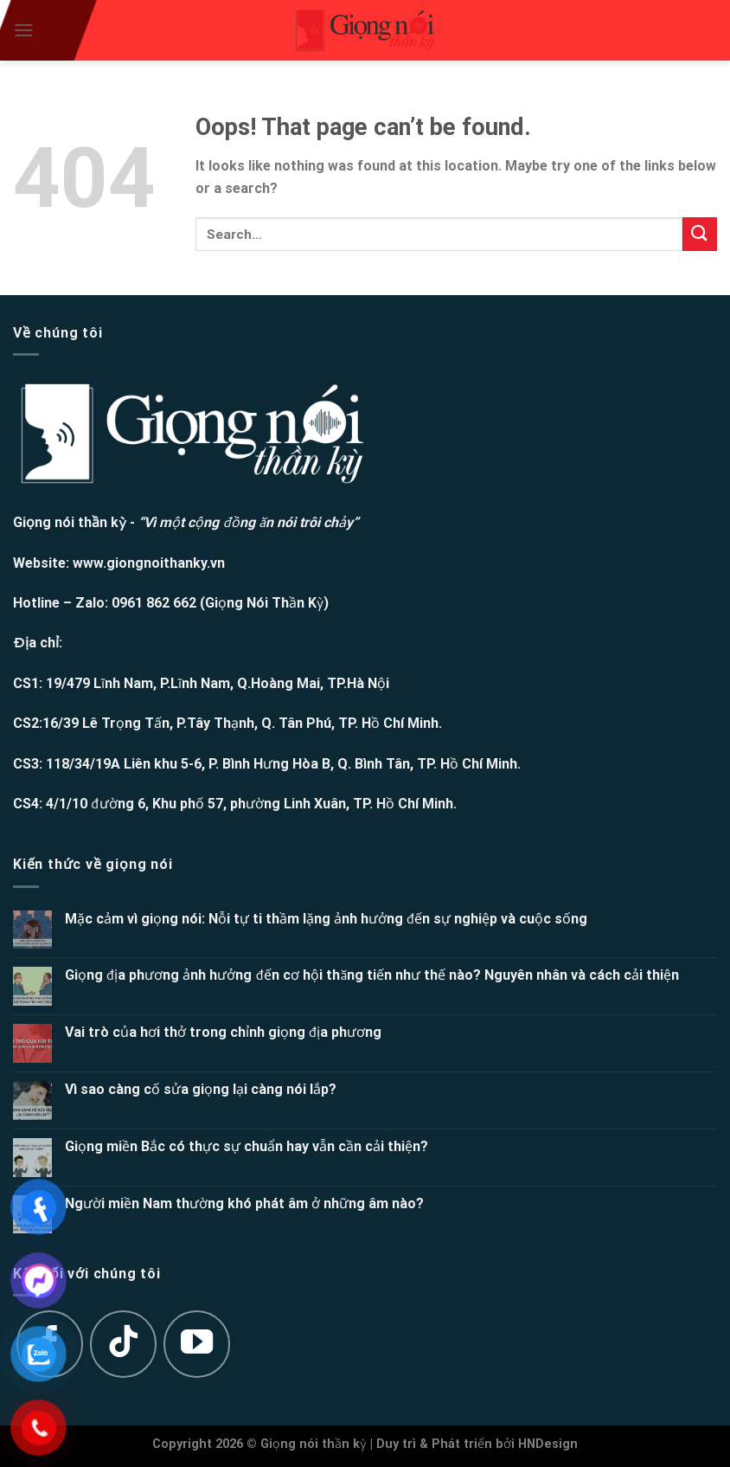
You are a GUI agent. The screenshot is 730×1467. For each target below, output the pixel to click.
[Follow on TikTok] (123, 1344)
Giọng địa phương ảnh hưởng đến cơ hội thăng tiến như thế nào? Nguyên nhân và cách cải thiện (372, 975)
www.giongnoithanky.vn (149, 563)
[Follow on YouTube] (197, 1344)
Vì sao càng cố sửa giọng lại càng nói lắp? (200, 1089)
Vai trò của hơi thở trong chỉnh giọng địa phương (223, 1032)
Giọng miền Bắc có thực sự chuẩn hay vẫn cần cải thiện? (246, 1146)
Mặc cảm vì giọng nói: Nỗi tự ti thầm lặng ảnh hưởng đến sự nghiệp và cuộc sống (326, 918)
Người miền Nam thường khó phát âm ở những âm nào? (244, 1203)
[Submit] (699, 234)
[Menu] (23, 30)
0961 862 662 (154, 603)
